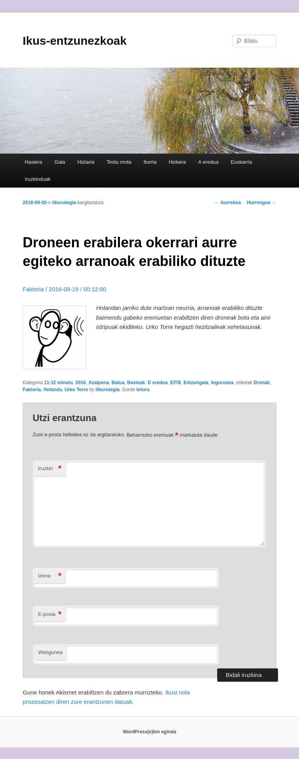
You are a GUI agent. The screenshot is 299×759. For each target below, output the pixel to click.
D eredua (157, 382)
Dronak (261, 382)
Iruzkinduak (38, 179)
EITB (175, 382)
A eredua (208, 162)
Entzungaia (195, 382)
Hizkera (177, 162)
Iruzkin (50, 468)
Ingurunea (222, 382)
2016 (81, 382)
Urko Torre (76, 389)
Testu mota (119, 162)
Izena (50, 576)
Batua (117, 382)
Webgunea (50, 652)
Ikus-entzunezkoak (75, 40)
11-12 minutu (58, 382)
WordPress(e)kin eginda (149, 732)
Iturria (150, 162)
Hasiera (33, 162)
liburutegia (64, 202)
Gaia (60, 162)
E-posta (50, 614)
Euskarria (241, 162)
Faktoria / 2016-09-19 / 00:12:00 (64, 289)
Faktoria (32, 389)
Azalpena (98, 382)
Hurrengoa (261, 202)
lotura (142, 389)
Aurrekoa (228, 202)
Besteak (136, 382)
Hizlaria (85, 162)
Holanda (53, 389)
